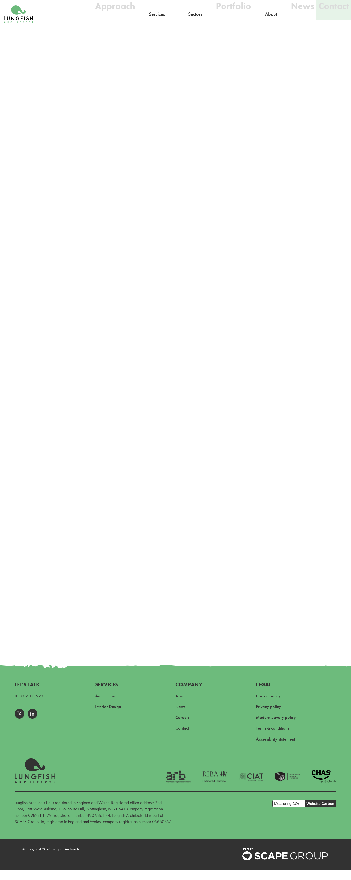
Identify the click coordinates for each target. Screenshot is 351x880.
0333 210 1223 (29, 696)
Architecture (106, 696)
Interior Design (108, 706)
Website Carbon (320, 803)
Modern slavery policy (276, 717)
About (181, 696)
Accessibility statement (275, 739)
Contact (331, 14)
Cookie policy (268, 696)
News (295, 14)
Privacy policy (268, 706)
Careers (182, 717)
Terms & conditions (272, 728)
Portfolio (222, 14)
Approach (104, 14)
